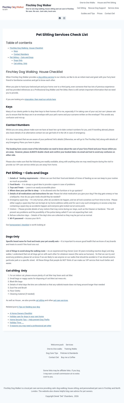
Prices (99, 13)
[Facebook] (60, 18)
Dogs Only (18, 60)
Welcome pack (57, 345)
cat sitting (40, 300)
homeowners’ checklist (19, 225)
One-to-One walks (54, 349)
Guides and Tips (88, 13)
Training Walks (70, 349)
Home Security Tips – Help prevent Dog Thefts (29, 319)
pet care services (60, 300)
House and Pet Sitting (106, 2)
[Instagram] (64, 18)
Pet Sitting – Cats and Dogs (21, 57)
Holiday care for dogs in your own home (27, 316)
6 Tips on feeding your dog (28, 307)
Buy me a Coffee (68, 357)
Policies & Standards (69, 353)
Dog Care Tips (52, 353)
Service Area (113, 8)
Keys (16, 51)
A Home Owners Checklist (21, 313)
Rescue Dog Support (97, 8)
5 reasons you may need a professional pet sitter (30, 326)
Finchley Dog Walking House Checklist (26, 48)
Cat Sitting (81, 8)
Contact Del (110, 13)
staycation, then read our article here (40, 99)
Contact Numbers (21, 54)
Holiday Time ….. (17, 322)
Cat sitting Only (20, 63)
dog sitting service (46, 77)
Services (69, 345)
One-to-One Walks (87, 2)
